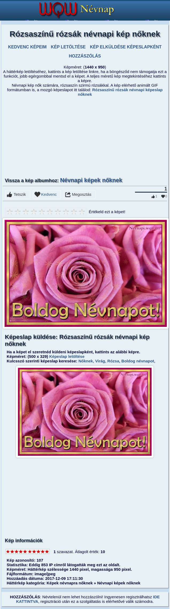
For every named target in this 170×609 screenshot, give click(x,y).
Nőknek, (85, 361)
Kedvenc (49, 194)
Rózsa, (113, 361)
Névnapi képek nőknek (91, 180)
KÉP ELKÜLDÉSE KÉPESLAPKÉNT (125, 47)
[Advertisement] (85, 136)
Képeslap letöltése (66, 356)
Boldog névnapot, (137, 361)
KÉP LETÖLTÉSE (68, 47)
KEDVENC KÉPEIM (27, 47)
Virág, (100, 361)
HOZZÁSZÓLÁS (85, 56)
